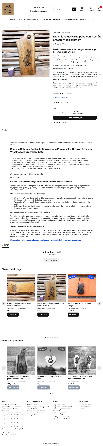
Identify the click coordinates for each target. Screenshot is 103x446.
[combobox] (62, 9)
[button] (74, 9)
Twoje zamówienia (85, 405)
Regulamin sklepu (59, 405)
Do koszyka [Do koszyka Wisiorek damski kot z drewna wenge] (73, 314)
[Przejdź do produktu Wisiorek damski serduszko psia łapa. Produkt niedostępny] (51, 360)
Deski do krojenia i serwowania (19, 25)
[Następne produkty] (99, 304)
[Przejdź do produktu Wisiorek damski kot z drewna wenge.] (82, 288)
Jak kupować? (58, 415)
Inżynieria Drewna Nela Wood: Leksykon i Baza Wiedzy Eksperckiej (11, 409)
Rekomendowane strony (10, 433)
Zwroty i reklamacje (33, 415)
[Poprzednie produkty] (4, 304)
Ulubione (82, 409)
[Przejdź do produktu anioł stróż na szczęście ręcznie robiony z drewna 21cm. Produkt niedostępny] (82, 360)
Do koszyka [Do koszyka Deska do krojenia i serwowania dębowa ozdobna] (13, 314)
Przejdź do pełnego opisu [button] (61, 97)
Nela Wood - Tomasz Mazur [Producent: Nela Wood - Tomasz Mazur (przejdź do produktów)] (62, 32)
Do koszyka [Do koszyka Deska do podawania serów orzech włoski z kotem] (43, 314)
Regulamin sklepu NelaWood (62, 407)
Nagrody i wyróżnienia (9, 435)
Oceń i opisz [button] (51, 260)
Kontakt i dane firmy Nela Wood (12, 405)
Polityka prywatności (60, 413)
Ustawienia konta (84, 407)
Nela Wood (5, 25)
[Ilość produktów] (59, 112)
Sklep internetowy (49, 443)
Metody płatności (33, 405)
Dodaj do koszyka (75, 118)
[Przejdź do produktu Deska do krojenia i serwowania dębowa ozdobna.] (21, 288)
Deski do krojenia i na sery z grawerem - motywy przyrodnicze (47, 25)
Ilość (54, 108)
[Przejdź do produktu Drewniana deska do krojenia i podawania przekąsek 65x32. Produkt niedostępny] (21, 360)
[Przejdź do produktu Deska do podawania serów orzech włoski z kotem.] (51, 288)
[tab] (45, 337)
